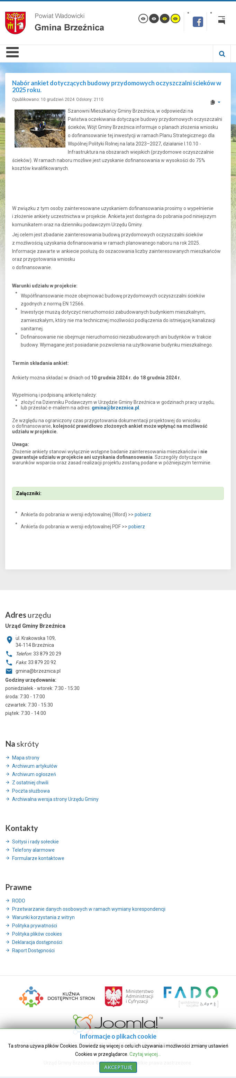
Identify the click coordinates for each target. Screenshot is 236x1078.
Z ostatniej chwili (30, 782)
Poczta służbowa (31, 791)
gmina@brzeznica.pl (115, 407)
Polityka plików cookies (37, 934)
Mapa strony (25, 757)
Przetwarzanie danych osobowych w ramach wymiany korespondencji (88, 909)
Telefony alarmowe (33, 850)
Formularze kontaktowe (38, 858)
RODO (18, 901)
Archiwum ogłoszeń (34, 774)
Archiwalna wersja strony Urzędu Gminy (55, 799)
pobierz (143, 514)
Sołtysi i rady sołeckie (35, 841)
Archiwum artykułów (34, 766)
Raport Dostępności (33, 950)
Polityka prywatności (34, 925)
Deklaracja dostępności (37, 942)
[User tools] (215, 102)
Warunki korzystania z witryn (43, 917)
